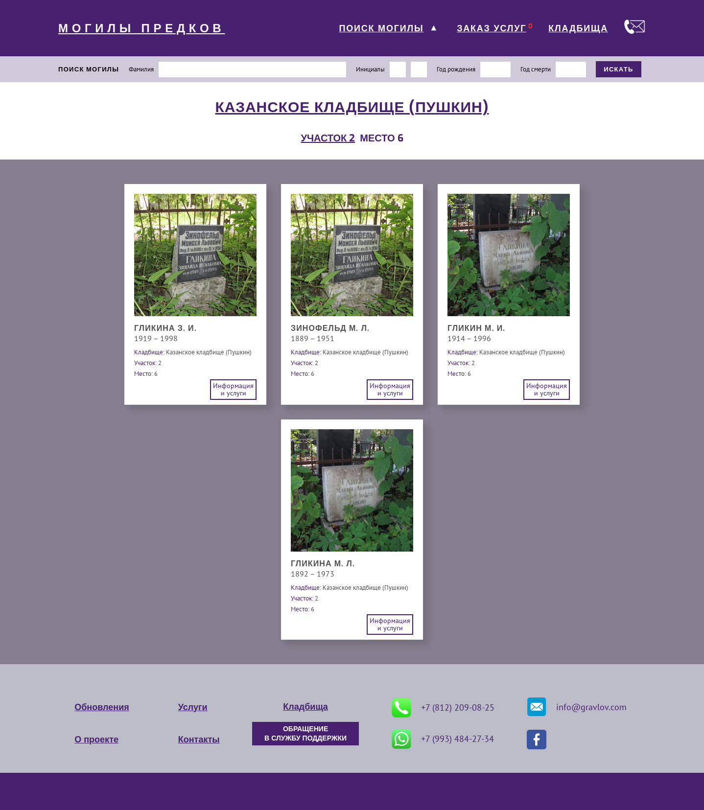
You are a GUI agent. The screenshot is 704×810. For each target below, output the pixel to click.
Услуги (193, 707)
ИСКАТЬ (619, 69)
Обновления (101, 707)
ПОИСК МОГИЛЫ (381, 28)
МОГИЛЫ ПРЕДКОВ (141, 28)
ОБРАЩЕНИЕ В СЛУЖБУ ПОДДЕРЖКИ (305, 733)
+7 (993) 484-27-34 (443, 739)
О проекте (96, 739)
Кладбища (305, 707)
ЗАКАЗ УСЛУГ (491, 28)
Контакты (199, 739)
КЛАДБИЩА (578, 28)
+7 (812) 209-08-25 (443, 707)
